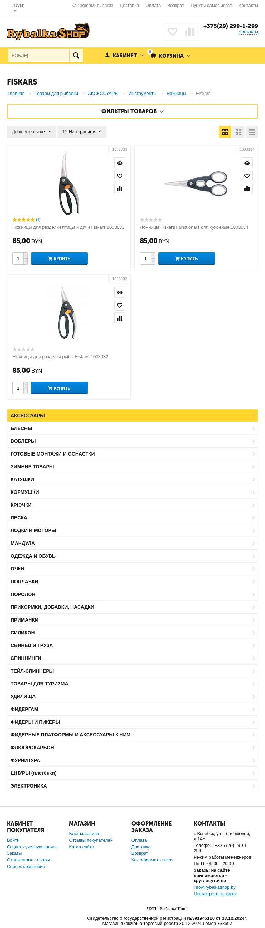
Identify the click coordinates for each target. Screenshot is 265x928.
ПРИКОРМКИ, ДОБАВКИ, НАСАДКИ (52, 607)
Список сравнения (26, 866)
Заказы (14, 853)
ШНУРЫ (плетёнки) (34, 773)
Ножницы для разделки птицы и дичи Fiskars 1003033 (68, 227)
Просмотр (119, 162)
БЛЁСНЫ (21, 428)
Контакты (248, 5)
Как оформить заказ (92, 5)
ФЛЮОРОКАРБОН (32, 747)
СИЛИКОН (23, 632)
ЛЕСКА (19, 517)
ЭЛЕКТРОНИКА (29, 786)
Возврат (175, 5)
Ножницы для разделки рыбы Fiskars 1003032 (60, 356)
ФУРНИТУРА (25, 760)
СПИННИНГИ (26, 658)
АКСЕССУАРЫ (28, 415)
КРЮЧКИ (21, 505)
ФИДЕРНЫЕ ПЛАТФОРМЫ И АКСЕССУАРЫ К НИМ (70, 734)
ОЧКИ (17, 569)
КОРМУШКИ (25, 492)
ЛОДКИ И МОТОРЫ (33, 530)
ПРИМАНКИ (24, 620)
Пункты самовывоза (211, 5)
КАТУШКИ (22, 479)
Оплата (153, 5)
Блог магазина (84, 833)
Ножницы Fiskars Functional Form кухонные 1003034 (194, 227)
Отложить (119, 175)
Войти (13, 840)
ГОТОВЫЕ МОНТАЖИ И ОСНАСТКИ (53, 454)
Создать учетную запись (32, 846)
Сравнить (119, 188)
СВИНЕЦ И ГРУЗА (32, 645)
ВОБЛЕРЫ (23, 441)
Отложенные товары (28, 859)
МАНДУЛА (23, 543)
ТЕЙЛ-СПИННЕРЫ (32, 671)
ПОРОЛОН (23, 594)
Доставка (129, 5)
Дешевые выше (31, 131)
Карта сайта (81, 846)
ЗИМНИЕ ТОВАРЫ (32, 466)
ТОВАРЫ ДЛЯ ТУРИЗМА (39, 683)
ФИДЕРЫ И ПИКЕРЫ (35, 722)
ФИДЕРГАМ (24, 709)
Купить (62, 258)
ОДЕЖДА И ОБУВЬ (33, 556)
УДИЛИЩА (23, 696)
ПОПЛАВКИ (24, 581)
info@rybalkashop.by (215, 887)
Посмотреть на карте (215, 893)
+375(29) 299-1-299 (230, 25)
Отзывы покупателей (91, 840)
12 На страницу (81, 131)
